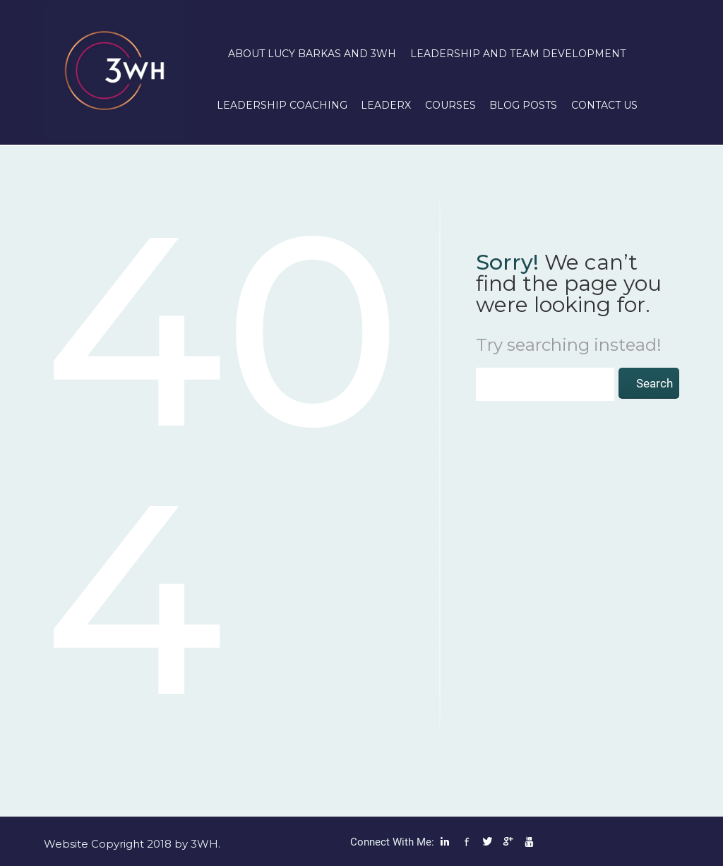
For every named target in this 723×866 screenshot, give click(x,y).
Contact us (604, 105)
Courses (450, 105)
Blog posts (523, 105)
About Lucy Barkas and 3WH (312, 53)
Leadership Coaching (282, 105)
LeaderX (386, 105)
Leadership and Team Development (518, 53)
